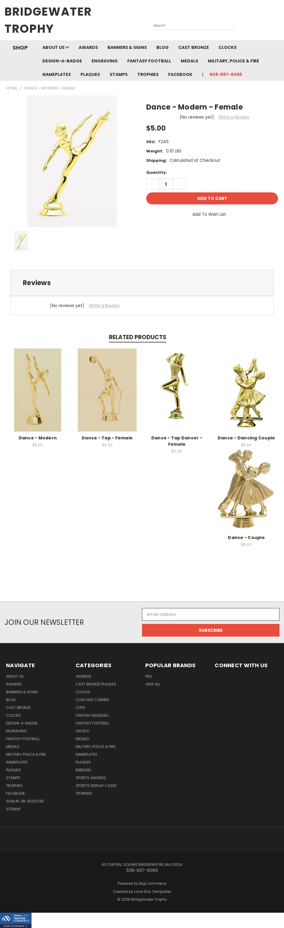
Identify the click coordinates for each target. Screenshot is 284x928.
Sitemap (13, 809)
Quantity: (156, 172)
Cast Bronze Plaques (96, 684)
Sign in (13, 801)
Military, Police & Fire (233, 61)
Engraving (105, 61)
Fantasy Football (149, 61)
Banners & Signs (127, 47)
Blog (162, 47)
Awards (88, 47)
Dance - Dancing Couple (246, 438)
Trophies (148, 74)
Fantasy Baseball (92, 715)
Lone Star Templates (152, 891)
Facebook (180, 74)
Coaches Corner (92, 699)
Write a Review (234, 117)
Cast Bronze (193, 47)
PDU (148, 676)
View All (152, 684)
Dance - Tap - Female (107, 438)
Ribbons (83, 770)
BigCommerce (152, 883)
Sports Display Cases (96, 785)
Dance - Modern (38, 438)
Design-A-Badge (62, 61)
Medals (189, 61)
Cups (80, 707)
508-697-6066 (226, 74)
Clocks (228, 47)
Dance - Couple (246, 538)
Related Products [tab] (137, 337)
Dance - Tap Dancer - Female (176, 441)
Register (35, 801)
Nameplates (56, 74)
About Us (55, 47)
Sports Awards (91, 777)
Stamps (119, 74)
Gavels (82, 731)
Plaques (90, 74)
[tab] (142, 283)
